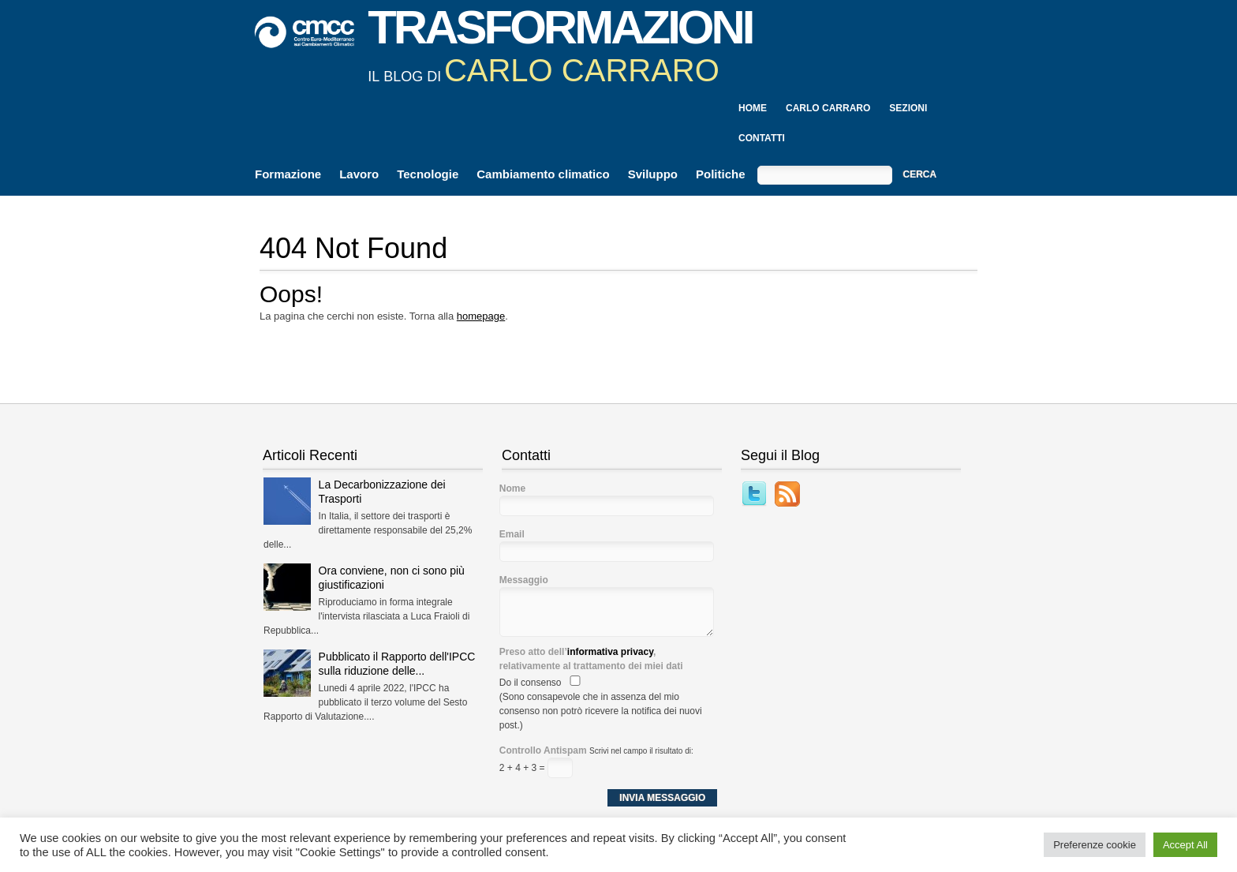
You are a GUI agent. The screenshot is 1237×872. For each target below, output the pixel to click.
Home (752, 108)
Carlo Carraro (828, 108)
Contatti (761, 138)
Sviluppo (653, 174)
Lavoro (359, 174)
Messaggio (523, 580)
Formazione (288, 174)
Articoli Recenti (310, 455)
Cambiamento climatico (542, 174)
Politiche (721, 174)
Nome (512, 488)
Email (512, 534)
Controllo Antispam (543, 750)
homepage (481, 316)
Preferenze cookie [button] (1094, 845)
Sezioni (908, 108)
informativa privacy (610, 651)
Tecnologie (427, 174)
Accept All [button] (1185, 845)
